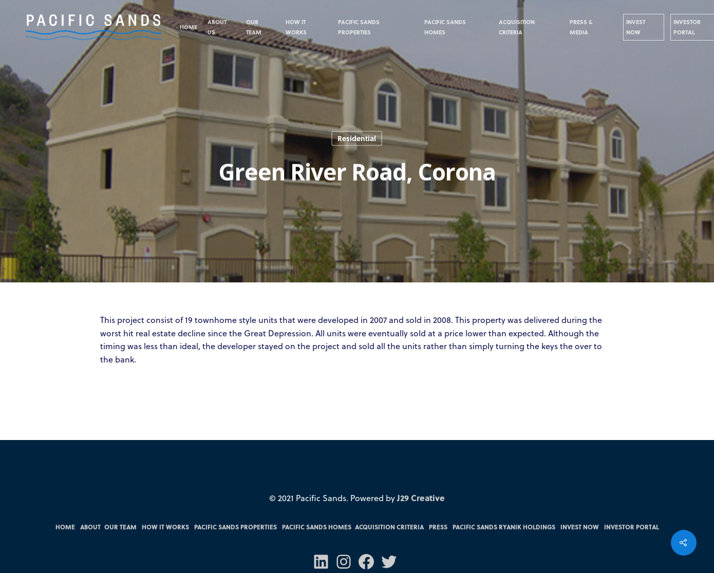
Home (188, 27)
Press (438, 526)
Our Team (253, 26)
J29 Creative (421, 498)
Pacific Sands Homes (445, 26)
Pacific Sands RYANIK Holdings (504, 526)
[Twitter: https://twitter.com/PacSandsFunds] (389, 561)
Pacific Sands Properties (359, 26)
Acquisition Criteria (517, 26)
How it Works (296, 26)
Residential (356, 138)
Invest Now (635, 26)
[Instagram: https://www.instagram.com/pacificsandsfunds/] (343, 561)
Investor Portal (631, 526)
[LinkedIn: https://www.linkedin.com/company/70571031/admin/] (321, 561)
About (90, 526)
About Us (217, 26)
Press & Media (581, 26)
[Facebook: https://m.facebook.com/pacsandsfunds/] (366, 561)
